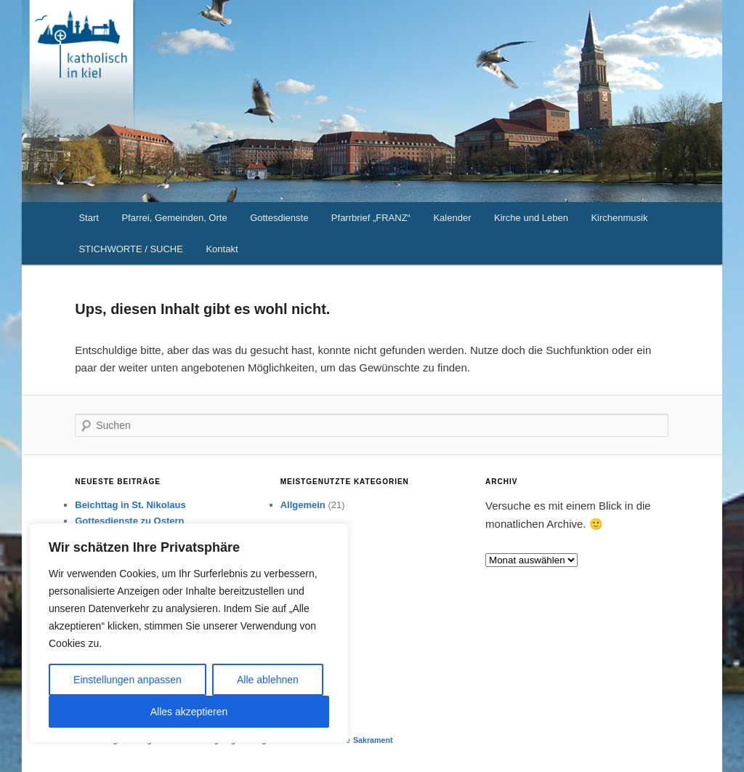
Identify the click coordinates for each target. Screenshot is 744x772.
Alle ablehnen (268, 679)
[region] (189, 633)
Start (88, 217)
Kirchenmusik (619, 217)
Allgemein (303, 504)
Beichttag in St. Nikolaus (130, 504)
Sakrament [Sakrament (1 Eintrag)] (373, 740)
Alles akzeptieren (189, 711)
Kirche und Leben (531, 217)
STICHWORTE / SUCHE (130, 249)
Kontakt (222, 249)
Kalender (452, 217)
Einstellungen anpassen (127, 679)
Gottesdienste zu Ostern (129, 520)
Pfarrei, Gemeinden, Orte (174, 217)
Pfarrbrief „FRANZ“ (371, 217)
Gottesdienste (279, 217)
